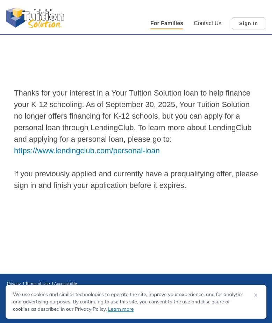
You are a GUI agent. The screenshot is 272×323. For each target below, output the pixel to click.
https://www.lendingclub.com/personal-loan (87, 150)
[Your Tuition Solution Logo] (35, 18)
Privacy (14, 283)
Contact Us (207, 23)
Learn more (121, 309)
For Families (166, 23)
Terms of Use (38, 283)
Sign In (248, 23)
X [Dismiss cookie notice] (256, 295)
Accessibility (65, 283)
